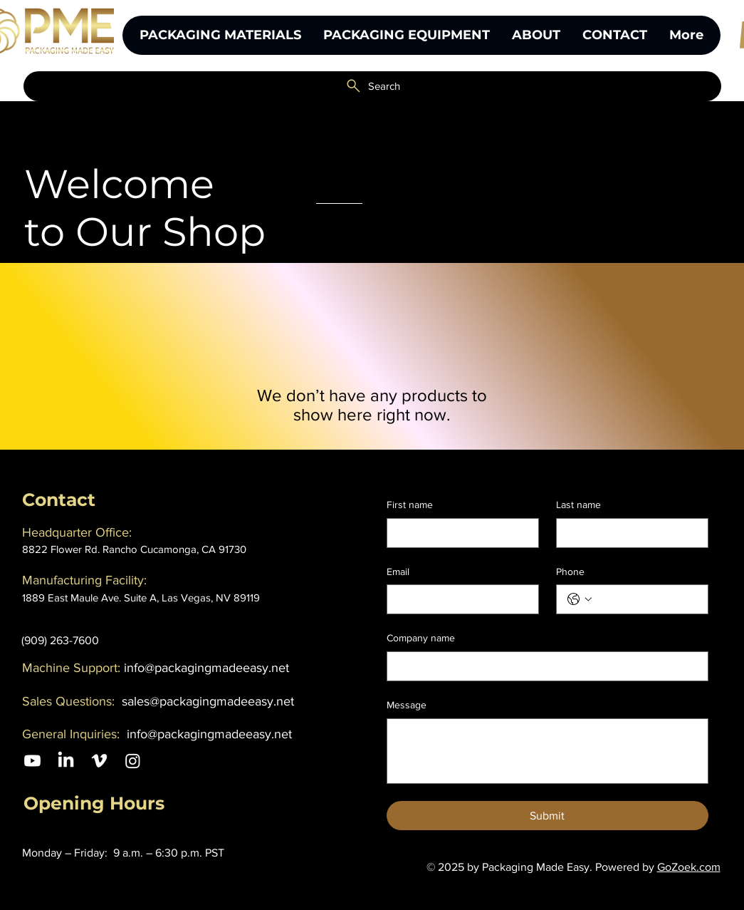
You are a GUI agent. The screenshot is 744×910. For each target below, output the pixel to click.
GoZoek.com (689, 867)
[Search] (372, 86)
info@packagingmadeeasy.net (206, 668)
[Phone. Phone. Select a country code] (579, 599)
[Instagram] (132, 760)
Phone (570, 571)
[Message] (547, 751)
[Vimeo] (99, 760)
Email (398, 571)
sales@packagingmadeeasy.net (208, 701)
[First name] (458, 533)
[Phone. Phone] (646, 599)
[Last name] (628, 533)
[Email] (458, 599)
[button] (406, 35)
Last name (578, 504)
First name (410, 504)
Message (406, 704)
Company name (421, 637)
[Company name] (543, 666)
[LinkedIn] (65, 760)
